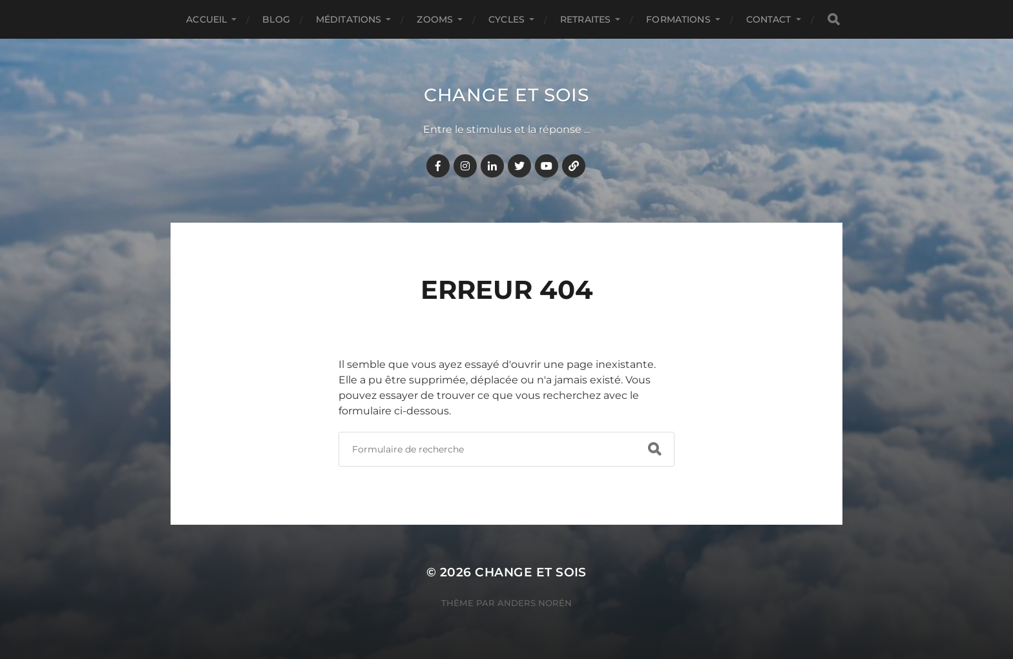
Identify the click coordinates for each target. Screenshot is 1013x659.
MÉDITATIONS (349, 19)
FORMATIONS (678, 19)
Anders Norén (534, 603)
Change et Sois (506, 95)
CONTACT (768, 19)
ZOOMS (435, 19)
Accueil (206, 19)
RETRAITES (585, 19)
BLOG (276, 19)
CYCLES (506, 19)
